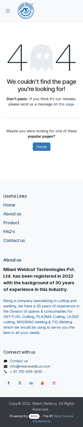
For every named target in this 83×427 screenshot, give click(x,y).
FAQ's (9, 231)
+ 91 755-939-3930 (26, 371)
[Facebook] (8, 382)
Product (11, 222)
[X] (19, 382)
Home (42, 146)
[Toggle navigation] (7, 10)
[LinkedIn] (31, 382)
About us (12, 213)
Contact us (14, 240)
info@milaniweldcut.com (30, 366)
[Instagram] (54, 382)
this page (66, 104)
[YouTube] (42, 382)
